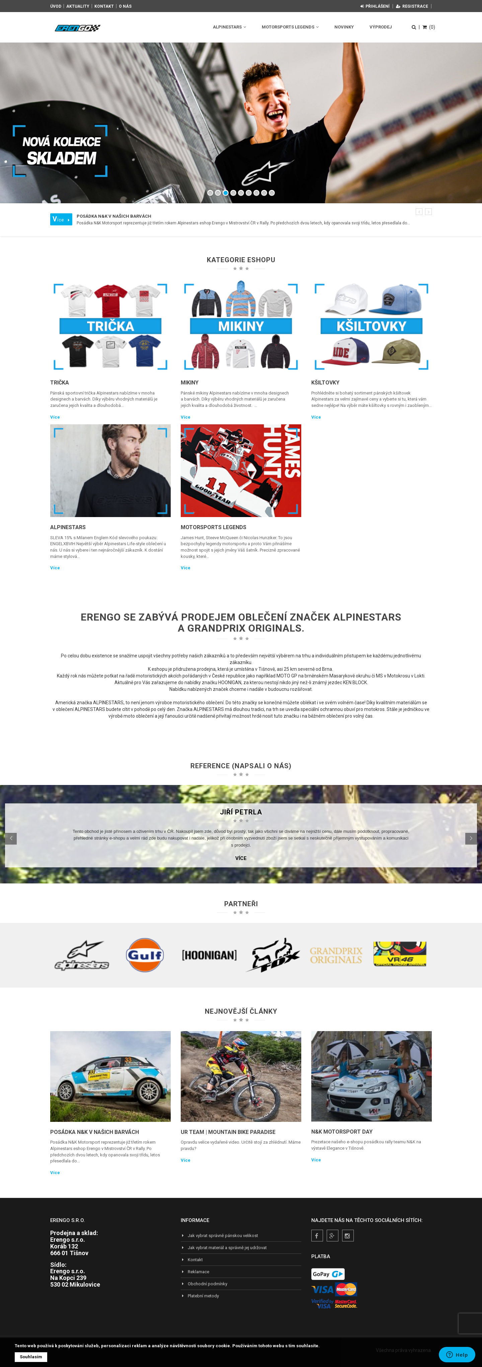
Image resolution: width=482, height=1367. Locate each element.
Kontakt (104, 6)
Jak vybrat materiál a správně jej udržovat (224, 1247)
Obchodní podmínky (204, 1283)
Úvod (55, 6)
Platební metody (200, 1295)
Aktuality (77, 6)
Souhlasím (31, 1356)
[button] (419, 211)
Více (55, 417)
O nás (125, 6)
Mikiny (189, 382)
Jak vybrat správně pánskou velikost (219, 1235)
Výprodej (381, 26)
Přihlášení (375, 6)
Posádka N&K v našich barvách (94, 1132)
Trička (59, 382)
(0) (428, 27)
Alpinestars (229, 26)
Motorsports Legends (290, 26)
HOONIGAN (229, 682)
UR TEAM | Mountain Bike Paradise (228, 1132)
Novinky (344, 26)
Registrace (412, 6)
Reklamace (195, 1271)
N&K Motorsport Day (342, 1132)
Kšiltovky (325, 382)
